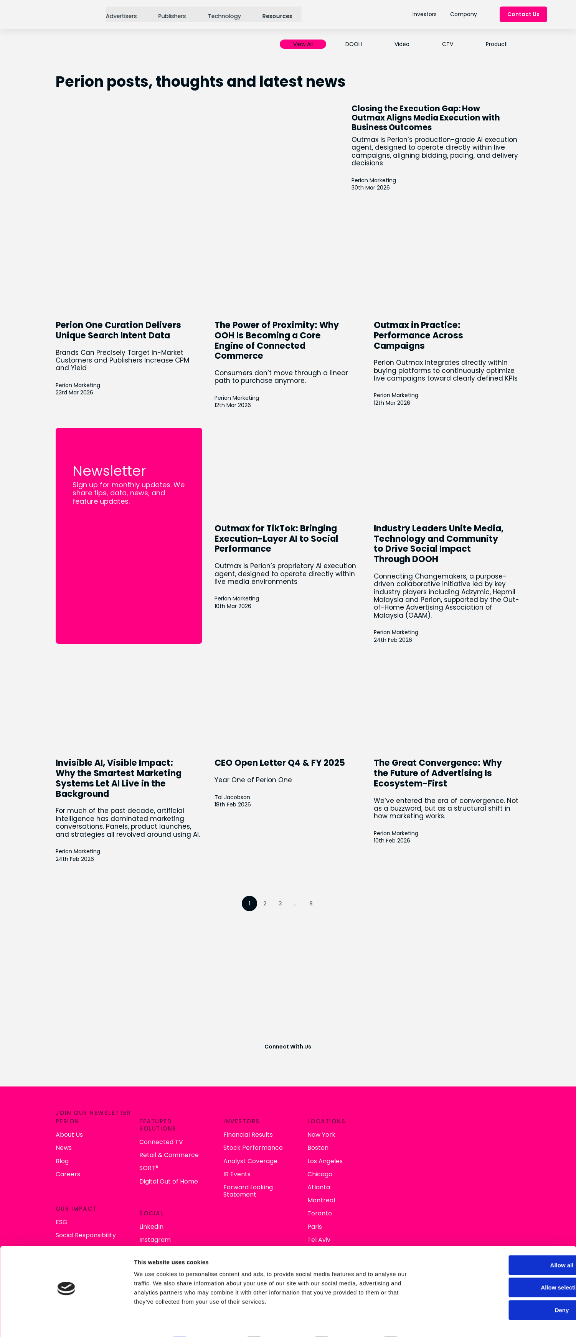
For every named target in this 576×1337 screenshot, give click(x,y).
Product (494, 44)
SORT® (299, 1164)
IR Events (383, 1170)
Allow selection (512, 1266)
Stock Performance (399, 1144)
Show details (403, 1322)
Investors (425, 14)
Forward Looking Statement (394, 1187)
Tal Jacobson (233, 797)
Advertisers (120, 14)
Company (463, 14)
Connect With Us (287, 1053)
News (217, 1144)
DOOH (351, 44)
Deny (512, 1288)
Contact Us (523, 14)
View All (301, 44)
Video (400, 44)
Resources (275, 14)
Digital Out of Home (318, 1177)
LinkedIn (301, 1217)
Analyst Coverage (397, 1157)
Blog (215, 1157)
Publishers (171, 14)
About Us (222, 1131)
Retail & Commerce (319, 1151)
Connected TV (311, 1138)
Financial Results (394, 1131)
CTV (445, 44)
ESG (215, 1217)
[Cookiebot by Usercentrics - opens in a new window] (49, 1322)
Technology (223, 14)
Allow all (512, 1243)
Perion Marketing (395, 179)
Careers (221, 1170)
